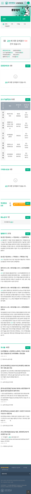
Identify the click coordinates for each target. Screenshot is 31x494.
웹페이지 (6, 57)
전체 (6, 24)
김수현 (3, 135)
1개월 (18, 24)
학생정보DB (7, 54)
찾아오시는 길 (5, 469)
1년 (25, 24)
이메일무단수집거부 (15, 467)
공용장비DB (17, 50)
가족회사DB (19, 52)
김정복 (3, 155)
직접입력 (7, 26)
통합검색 (6, 50)
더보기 (27, 66)
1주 (12, 24)
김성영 (3, 125)
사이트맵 (25, 467)
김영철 (3, 145)
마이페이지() (8, 222)
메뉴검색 (16, 54)
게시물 (15, 57)
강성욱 (3, 115)
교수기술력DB (7, 52)
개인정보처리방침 (4, 467)
